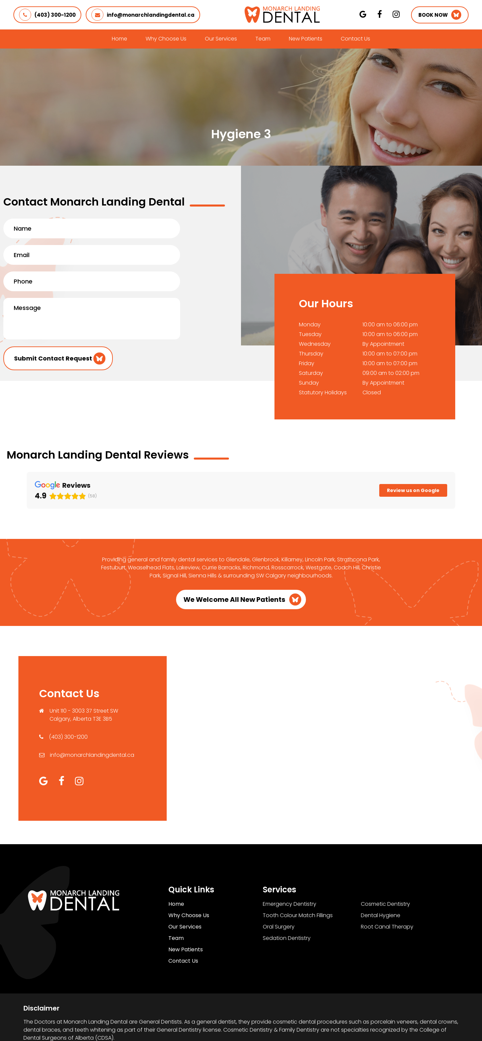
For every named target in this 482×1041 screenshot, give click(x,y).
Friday (306, 363)
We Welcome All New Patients (234, 556)
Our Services (221, 39)
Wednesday (315, 344)
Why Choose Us (166, 39)
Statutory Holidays (323, 392)
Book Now (433, 14)
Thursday (311, 353)
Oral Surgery (279, 883)
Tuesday (310, 334)
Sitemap (284, 1024)
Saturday (311, 373)
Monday (310, 324)
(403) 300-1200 (47, 15)
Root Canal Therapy (387, 883)
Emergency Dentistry (289, 860)
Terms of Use (246, 1024)
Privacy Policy (203, 1024)
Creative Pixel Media (430, 1024)
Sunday (309, 383)
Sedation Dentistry (287, 894)
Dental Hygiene (380, 872)
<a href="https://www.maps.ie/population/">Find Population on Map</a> (315, 694)
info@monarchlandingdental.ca (142, 15)
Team (262, 39)
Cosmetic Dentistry (385, 860)
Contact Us (355, 39)
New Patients (305, 39)
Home (119, 39)
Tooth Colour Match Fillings (298, 872)
